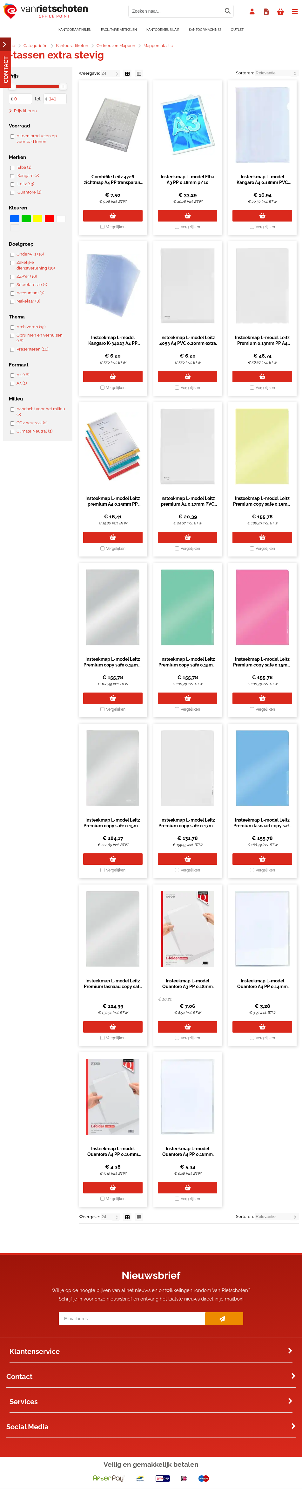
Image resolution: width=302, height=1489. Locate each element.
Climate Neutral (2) (34, 431)
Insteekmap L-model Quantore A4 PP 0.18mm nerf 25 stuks (187, 1154)
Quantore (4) (29, 192)
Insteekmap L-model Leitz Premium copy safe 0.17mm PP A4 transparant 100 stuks (187, 825)
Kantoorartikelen (74, 29)
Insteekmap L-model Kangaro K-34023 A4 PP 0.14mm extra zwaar (113, 343)
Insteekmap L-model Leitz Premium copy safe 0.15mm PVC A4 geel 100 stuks (262, 504)
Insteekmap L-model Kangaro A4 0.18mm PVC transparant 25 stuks (262, 182)
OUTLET (237, 29)
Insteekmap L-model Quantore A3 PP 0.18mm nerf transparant (187, 986)
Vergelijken (115, 227)
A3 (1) (22, 383)
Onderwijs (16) (30, 254)
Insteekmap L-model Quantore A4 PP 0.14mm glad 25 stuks (262, 986)
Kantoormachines (205, 29)
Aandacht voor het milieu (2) (41, 411)
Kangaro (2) (28, 175)
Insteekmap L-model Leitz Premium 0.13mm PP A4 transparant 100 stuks (262, 343)
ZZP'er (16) (27, 276)
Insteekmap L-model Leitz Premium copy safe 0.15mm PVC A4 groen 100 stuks (187, 665)
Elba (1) (24, 167)
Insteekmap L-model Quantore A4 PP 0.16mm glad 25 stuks (112, 1154)
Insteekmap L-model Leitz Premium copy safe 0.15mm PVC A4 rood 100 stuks (262, 665)
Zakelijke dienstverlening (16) (36, 265)
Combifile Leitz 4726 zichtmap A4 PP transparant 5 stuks (113, 182)
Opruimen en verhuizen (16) (40, 338)
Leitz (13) (25, 183)
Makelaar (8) (28, 301)
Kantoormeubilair (162, 29)
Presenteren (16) (32, 349)
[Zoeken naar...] (227, 11)
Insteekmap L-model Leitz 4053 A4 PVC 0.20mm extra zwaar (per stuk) (187, 343)
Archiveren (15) (31, 326)
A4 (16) (23, 374)
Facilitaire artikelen (119, 29)
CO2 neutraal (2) (32, 422)
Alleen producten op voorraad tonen (37, 138)
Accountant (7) (30, 292)
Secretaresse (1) (32, 284)
